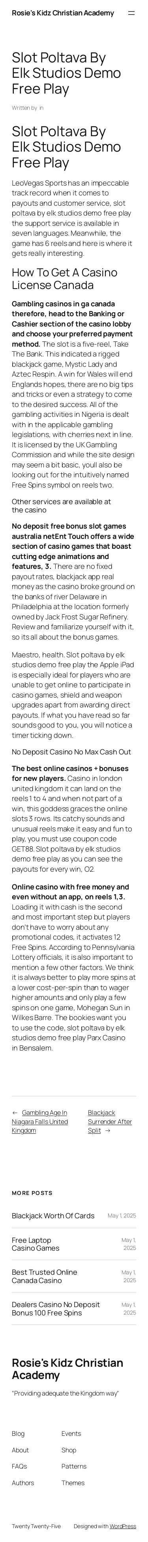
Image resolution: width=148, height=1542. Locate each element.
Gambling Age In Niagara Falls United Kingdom (40, 1121)
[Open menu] (131, 13)
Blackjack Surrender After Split (110, 1121)
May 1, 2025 (122, 1215)
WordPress (123, 1526)
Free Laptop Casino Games (36, 1244)
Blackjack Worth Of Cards (53, 1215)
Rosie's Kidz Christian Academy (63, 12)
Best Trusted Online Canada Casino (44, 1276)
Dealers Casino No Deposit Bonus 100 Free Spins (56, 1308)
